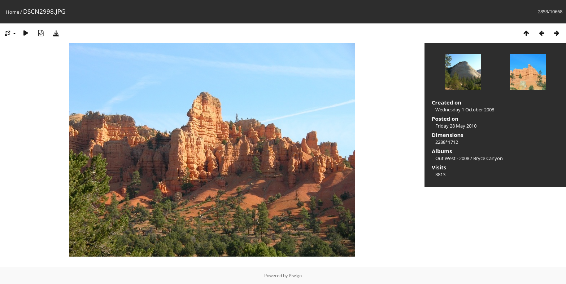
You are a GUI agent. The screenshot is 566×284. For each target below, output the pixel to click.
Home (12, 12)
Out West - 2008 (452, 158)
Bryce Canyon (488, 158)
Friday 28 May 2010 (455, 126)
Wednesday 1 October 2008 (464, 109)
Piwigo (295, 275)
